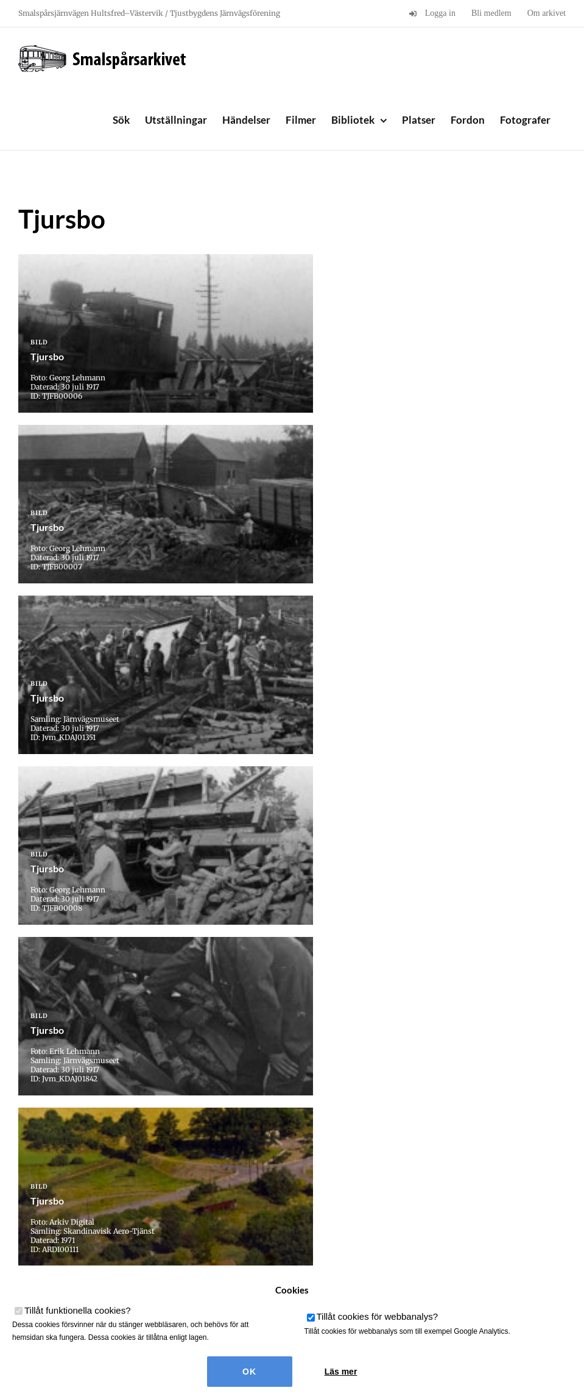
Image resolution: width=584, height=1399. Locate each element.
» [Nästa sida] (321, 1176)
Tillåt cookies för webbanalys (377, 1316)
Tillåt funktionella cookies (77, 1310)
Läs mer (341, 1371)
